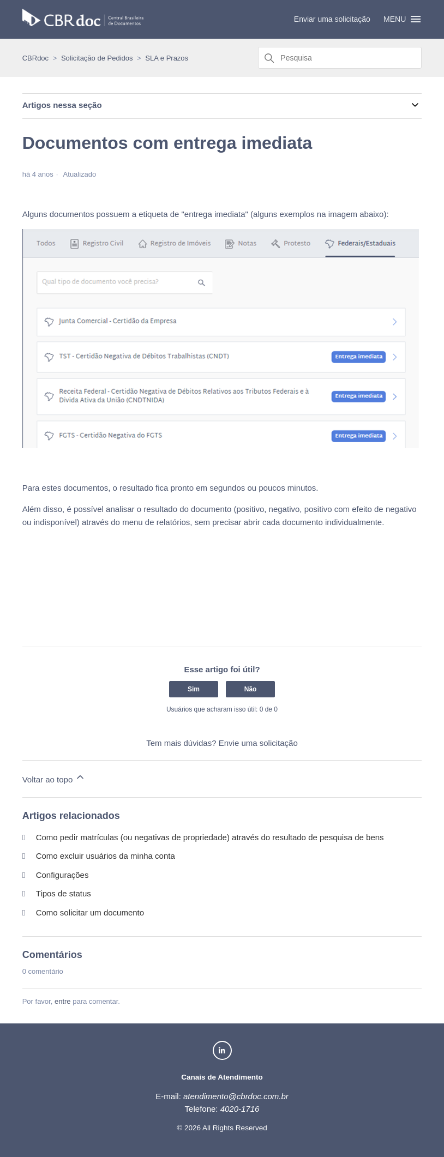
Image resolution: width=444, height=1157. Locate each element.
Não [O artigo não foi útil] (250, 689)
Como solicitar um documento (90, 912)
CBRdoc (35, 58)
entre (63, 1001)
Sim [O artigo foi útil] (194, 689)
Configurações (62, 874)
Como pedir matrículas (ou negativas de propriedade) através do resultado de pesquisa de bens (210, 837)
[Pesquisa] (340, 58)
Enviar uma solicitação (332, 19)
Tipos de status (63, 893)
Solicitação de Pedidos (97, 58)
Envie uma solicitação (258, 743)
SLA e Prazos (166, 58)
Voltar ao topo (54, 778)
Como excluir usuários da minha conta (105, 855)
